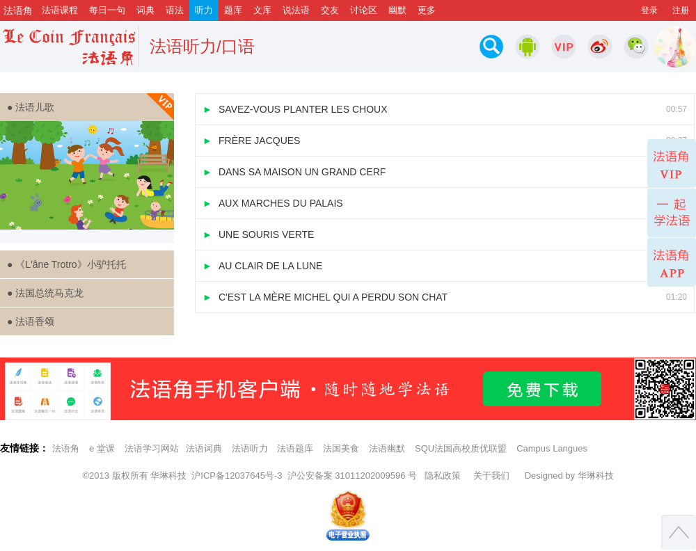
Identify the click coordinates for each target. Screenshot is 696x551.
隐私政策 (443, 475)
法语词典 (204, 448)
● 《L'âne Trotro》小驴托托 (66, 264)
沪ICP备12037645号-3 (236, 475)
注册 (680, 10)
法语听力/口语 (202, 46)
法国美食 (341, 448)
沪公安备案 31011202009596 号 (352, 475)
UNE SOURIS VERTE (445, 234)
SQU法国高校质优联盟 (461, 448)
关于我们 (491, 475)
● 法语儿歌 (90, 107)
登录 (649, 10)
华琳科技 (168, 475)
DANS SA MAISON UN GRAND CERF (445, 171)
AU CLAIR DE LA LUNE (445, 265)
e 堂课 (102, 448)
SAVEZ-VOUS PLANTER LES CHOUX (445, 109)
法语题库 (295, 448)
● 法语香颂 (30, 321)
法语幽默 (387, 448)
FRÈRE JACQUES (445, 140)
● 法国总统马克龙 (45, 292)
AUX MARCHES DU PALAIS (445, 203)
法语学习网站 (152, 448)
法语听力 (250, 448)
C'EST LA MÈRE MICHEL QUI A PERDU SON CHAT (445, 297)
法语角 (65, 448)
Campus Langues (551, 448)
